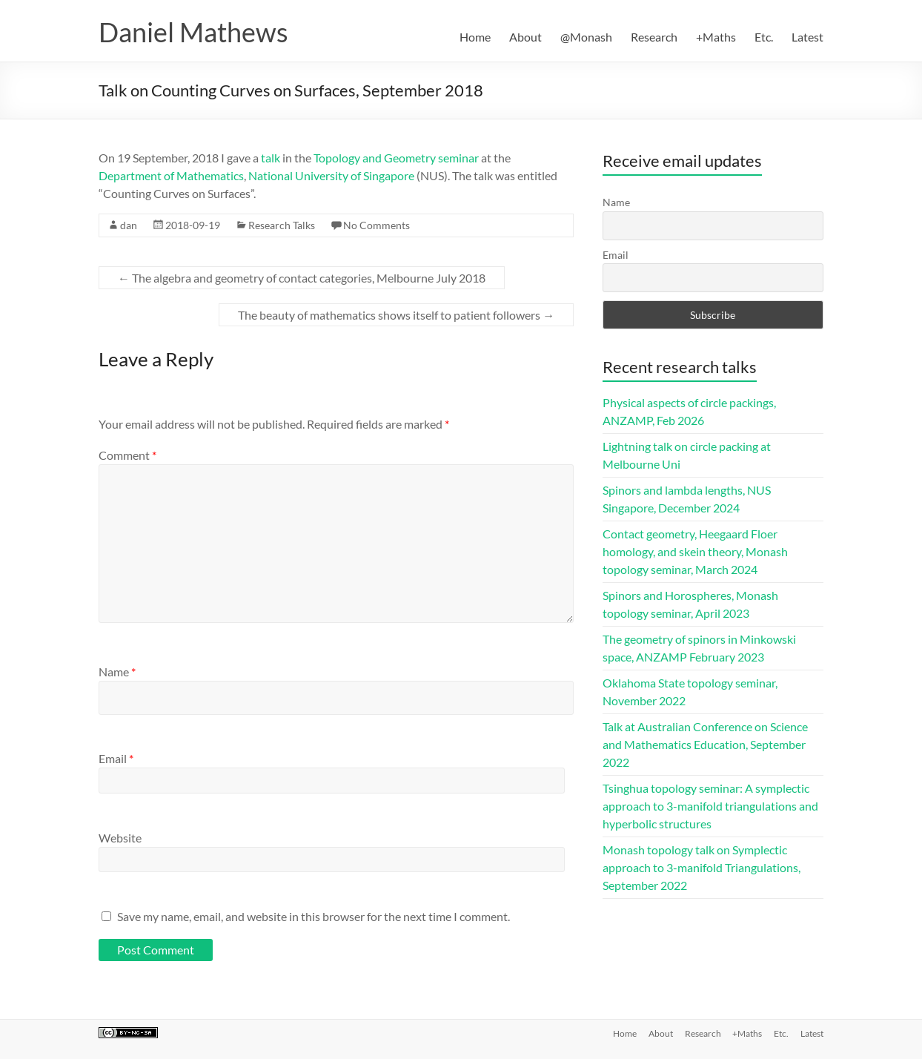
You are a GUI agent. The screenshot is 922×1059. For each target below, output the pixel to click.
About (525, 37)
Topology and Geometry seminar (396, 158)
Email (116, 758)
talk (270, 158)
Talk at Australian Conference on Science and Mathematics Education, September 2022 (705, 744)
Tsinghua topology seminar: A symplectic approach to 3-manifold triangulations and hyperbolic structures (710, 806)
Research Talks (281, 225)
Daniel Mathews (193, 32)
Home (475, 37)
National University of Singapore (331, 175)
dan (128, 225)
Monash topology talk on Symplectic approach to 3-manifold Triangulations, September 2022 (701, 867)
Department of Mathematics (171, 175)
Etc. (763, 37)
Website (120, 838)
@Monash (586, 37)
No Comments (376, 225)
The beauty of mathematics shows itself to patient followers (396, 315)
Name (117, 671)
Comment (127, 455)
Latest (807, 37)
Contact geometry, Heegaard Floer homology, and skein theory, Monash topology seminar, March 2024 (695, 551)
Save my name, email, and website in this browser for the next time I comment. (313, 916)
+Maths (716, 37)
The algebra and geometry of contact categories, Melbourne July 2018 (301, 278)
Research (654, 37)
